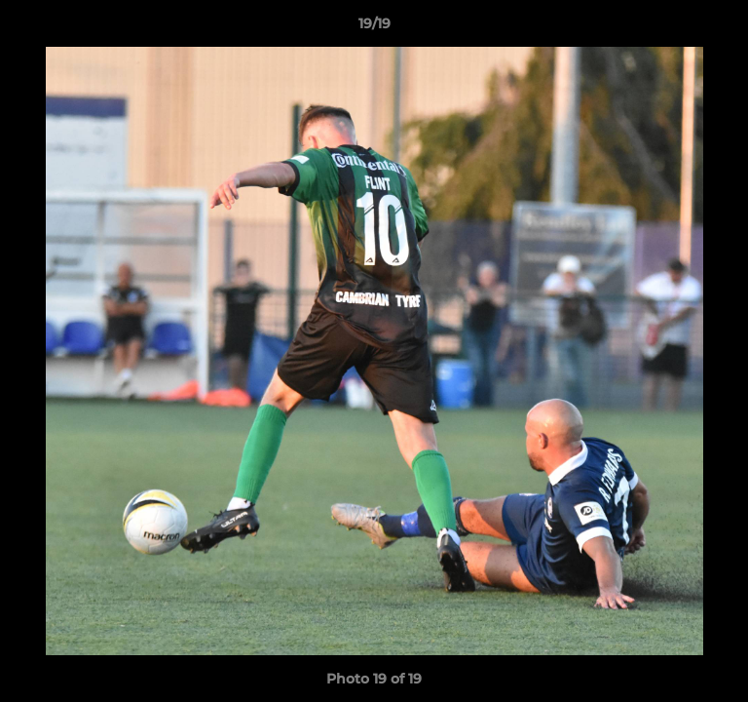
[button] (724, 28)
